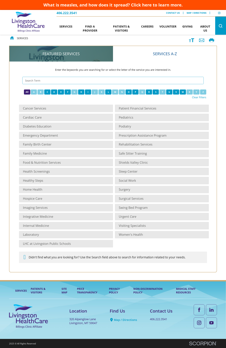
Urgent (127, 216)
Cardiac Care (32, 117)
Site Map (64, 290)
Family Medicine (35, 153)
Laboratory (31, 234)
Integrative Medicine (38, 216)
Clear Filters (199, 97)
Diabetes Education (37, 126)
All (27, 91)
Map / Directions (196, 13)
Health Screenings (36, 171)
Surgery (124, 189)
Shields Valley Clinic (133, 162)
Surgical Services (131, 198)
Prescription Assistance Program (142, 135)
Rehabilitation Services (135, 144)
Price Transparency (87, 290)
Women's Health (131, 234)
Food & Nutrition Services (42, 162)
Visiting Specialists (132, 225)
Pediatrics (126, 117)
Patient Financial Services (137, 108)
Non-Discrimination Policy (148, 290)
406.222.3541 (66, 13)
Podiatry (125, 126)
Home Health (32, 189)
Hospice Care (32, 198)
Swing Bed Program (133, 207)
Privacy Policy (114, 290)
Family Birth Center (37, 144)
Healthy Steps (33, 180)
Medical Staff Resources (186, 290)
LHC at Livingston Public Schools (47, 244)
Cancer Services (34, 108)
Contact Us (173, 13)
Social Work (127, 180)
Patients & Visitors (38, 290)
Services (21, 290)
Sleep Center (128, 171)
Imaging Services (35, 207)
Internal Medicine (36, 225)
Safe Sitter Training (133, 153)
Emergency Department (40, 135)
